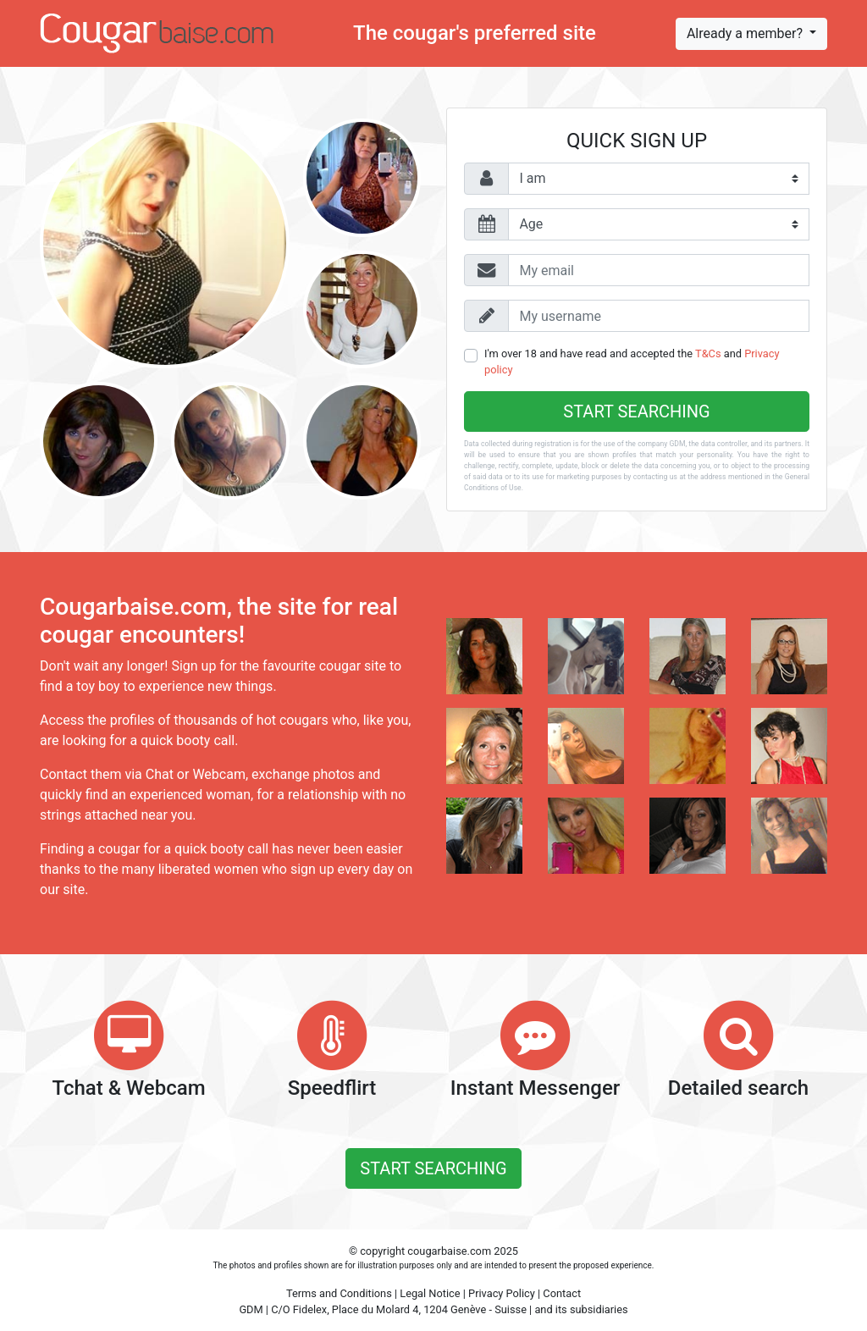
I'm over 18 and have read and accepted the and (631, 361)
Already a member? (746, 33)
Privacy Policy (501, 1293)
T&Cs (708, 353)
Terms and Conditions (339, 1293)
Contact (562, 1293)
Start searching (636, 411)
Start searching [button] (433, 1168)
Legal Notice (430, 1293)
